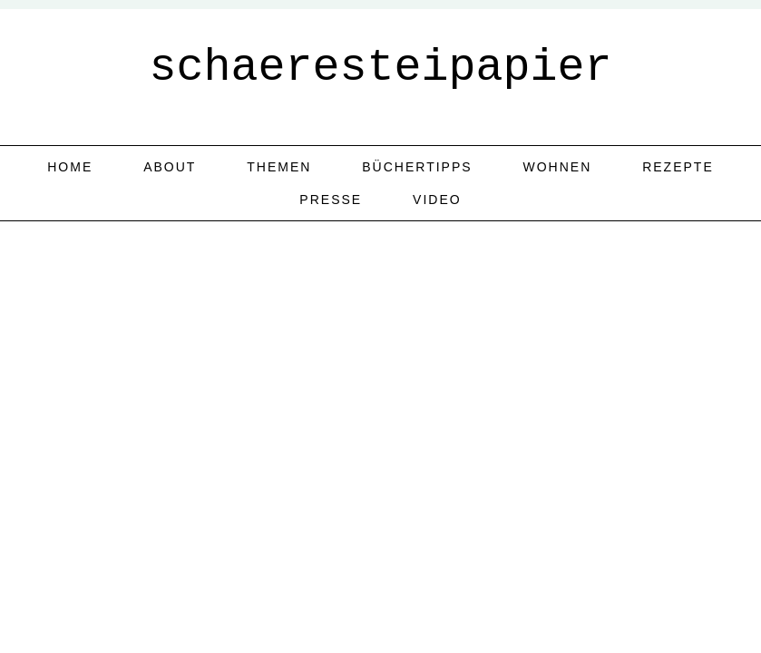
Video (437, 199)
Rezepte (678, 167)
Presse (330, 199)
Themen (279, 167)
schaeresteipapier (380, 67)
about (169, 167)
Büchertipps (417, 167)
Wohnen (557, 167)
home (70, 167)
